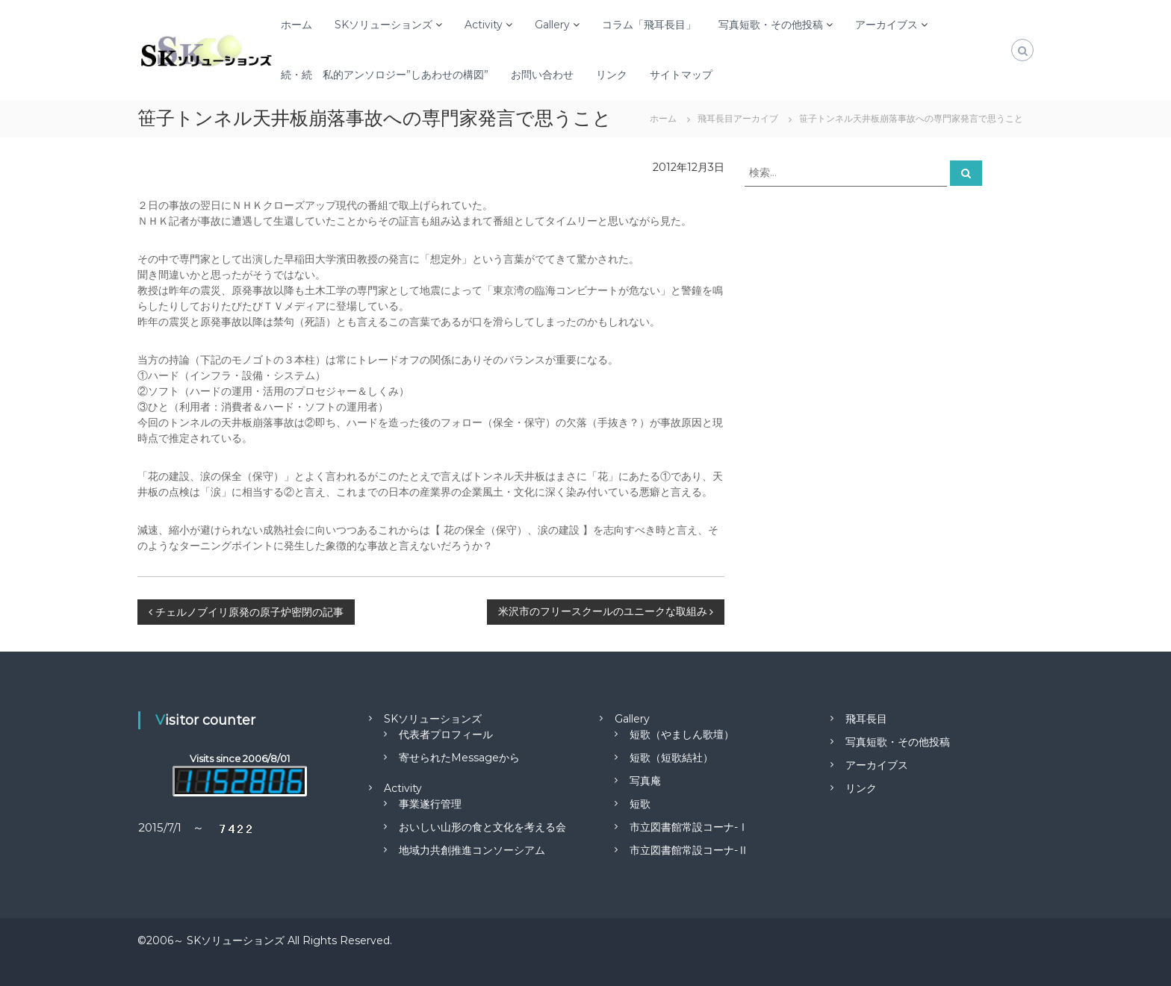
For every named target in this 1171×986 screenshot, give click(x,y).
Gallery (552, 24)
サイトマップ (681, 74)
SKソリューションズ (383, 24)
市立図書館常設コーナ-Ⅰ (689, 827)
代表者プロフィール (446, 734)
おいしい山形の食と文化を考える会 (482, 827)
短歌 (640, 804)
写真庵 (645, 780)
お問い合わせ (542, 74)
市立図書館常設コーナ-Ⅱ (689, 850)
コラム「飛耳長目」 (649, 24)
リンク (611, 74)
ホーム (296, 24)
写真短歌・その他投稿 (770, 24)
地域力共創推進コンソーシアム (472, 850)
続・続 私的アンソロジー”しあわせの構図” (384, 74)
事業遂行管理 (430, 804)
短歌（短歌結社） (671, 757)
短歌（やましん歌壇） (682, 734)
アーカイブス (886, 24)
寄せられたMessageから (459, 757)
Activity (484, 24)
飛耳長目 (866, 719)
